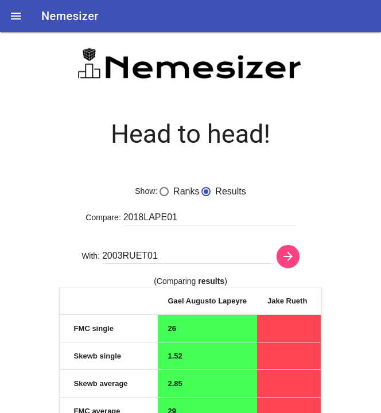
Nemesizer (70, 16)
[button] (16, 16)
